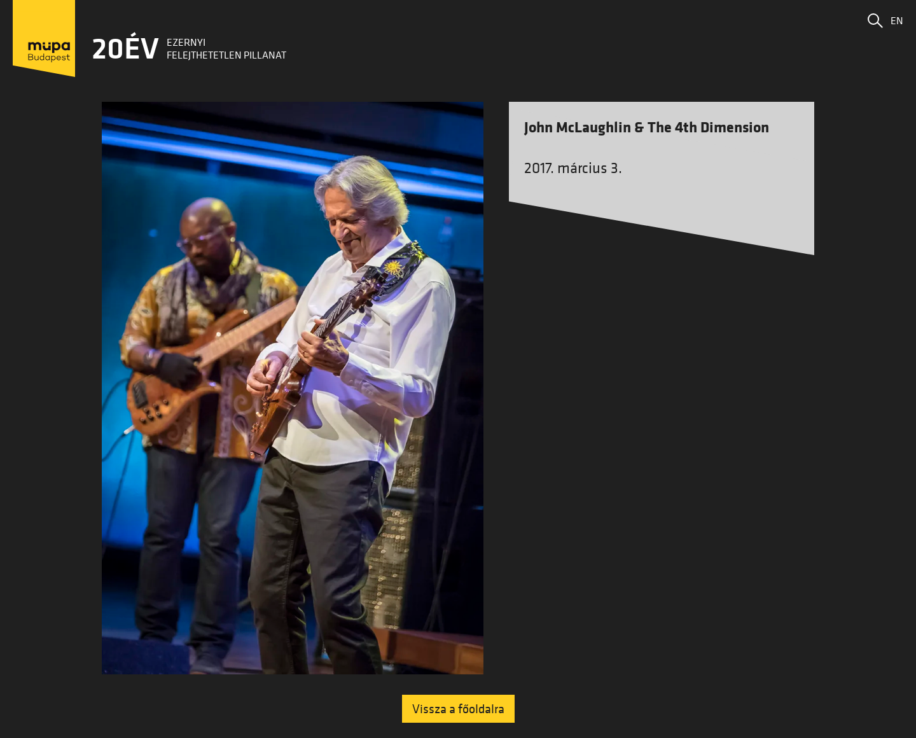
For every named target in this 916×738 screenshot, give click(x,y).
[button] (875, 20)
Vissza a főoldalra (458, 708)
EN (897, 20)
